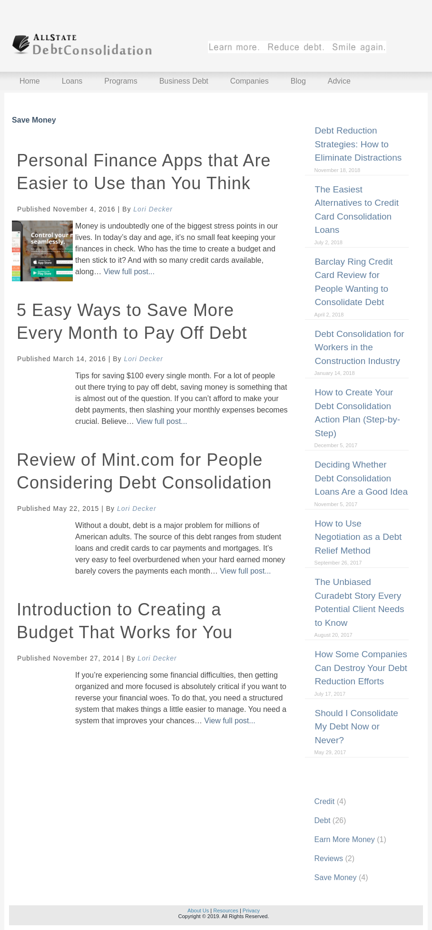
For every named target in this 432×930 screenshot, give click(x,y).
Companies (249, 81)
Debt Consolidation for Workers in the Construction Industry (359, 347)
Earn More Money (344, 839)
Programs (120, 81)
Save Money (335, 877)
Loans (72, 81)
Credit (324, 801)
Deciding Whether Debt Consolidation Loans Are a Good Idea (361, 478)
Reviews (328, 858)
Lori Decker (153, 209)
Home (30, 81)
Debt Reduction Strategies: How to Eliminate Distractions (358, 144)
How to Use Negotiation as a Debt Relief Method (358, 537)
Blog (298, 81)
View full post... (129, 272)
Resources (225, 910)
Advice (339, 81)
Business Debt (183, 81)
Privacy (251, 910)
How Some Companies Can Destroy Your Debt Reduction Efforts (361, 667)
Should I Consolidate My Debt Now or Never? (356, 726)
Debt (322, 820)
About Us (198, 910)
